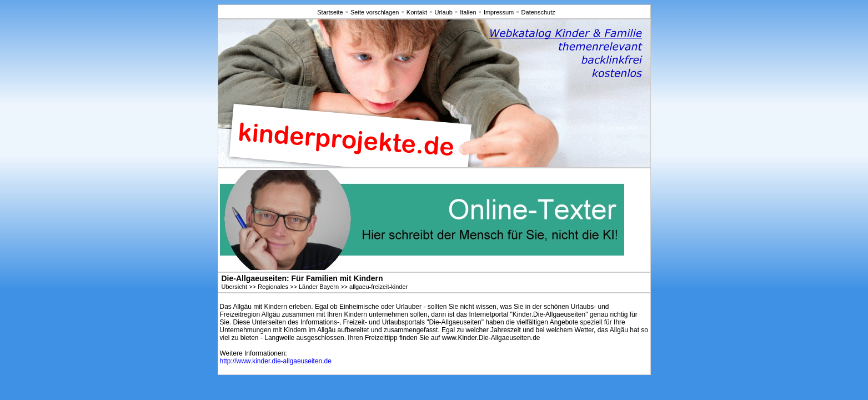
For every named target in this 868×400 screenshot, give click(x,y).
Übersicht (234, 286)
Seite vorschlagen (374, 12)
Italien (468, 12)
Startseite (330, 12)
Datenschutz (538, 12)
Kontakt (417, 12)
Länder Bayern (319, 286)
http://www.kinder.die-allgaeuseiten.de (276, 361)
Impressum (499, 12)
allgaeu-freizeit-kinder (378, 286)
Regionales (273, 286)
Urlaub (443, 12)
